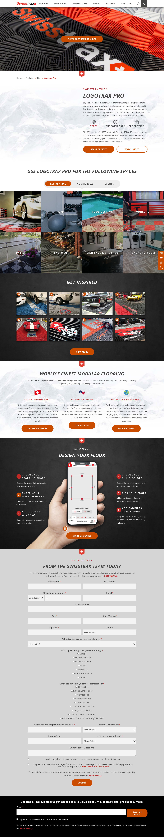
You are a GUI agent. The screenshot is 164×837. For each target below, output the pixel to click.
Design (96, 3)
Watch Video (132, 149)
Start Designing (82, 533)
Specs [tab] (94, 123)
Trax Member (43, 799)
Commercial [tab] (85, 183)
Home (19, 78)
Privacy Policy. (26, 826)
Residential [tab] (58, 183)
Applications (60, 3)
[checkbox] (82, 663)
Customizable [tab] (115, 123)
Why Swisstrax (80, 3)
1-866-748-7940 (110, 573)
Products (43, 3)
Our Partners (126, 426)
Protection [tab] (137, 123)
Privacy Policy (95, 773)
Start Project (99, 149)
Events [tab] (109, 183)
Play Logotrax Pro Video (82, 39)
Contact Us (127, 3)
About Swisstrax (37, 426)
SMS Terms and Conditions (95, 764)
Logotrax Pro (50, 78)
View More (82, 351)
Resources (110, 3)
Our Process (82, 422)
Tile (38, 78)
